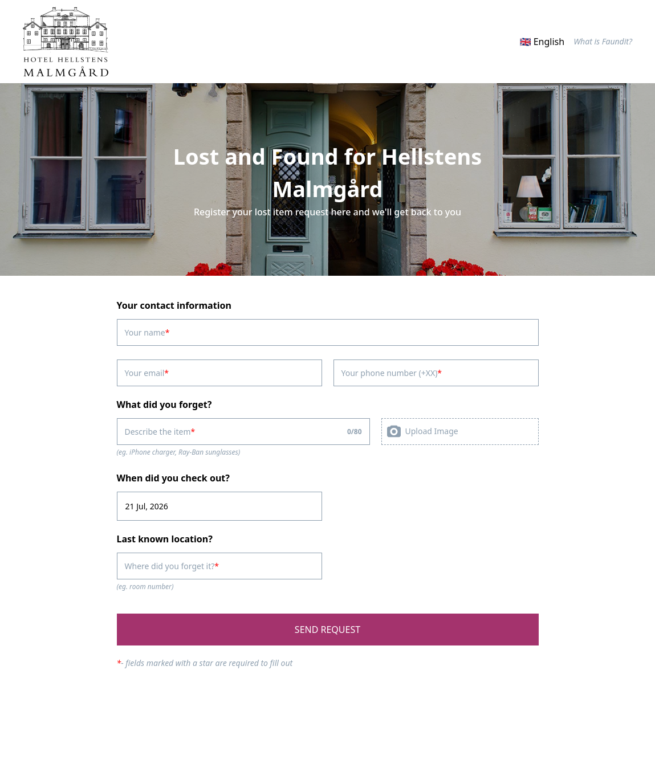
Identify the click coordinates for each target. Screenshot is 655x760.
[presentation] (460, 431)
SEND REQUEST (327, 629)
